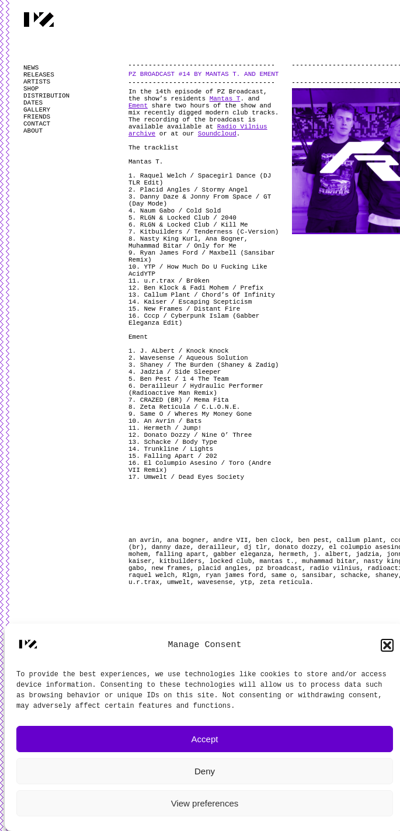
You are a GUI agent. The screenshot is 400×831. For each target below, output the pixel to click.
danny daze (171, 547)
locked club (231, 561)
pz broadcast (279, 568)
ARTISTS (36, 81)
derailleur (217, 547)
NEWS (31, 67)
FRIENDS (36, 116)
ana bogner (186, 540)
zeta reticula (284, 582)
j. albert (331, 554)
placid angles (223, 568)
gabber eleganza (242, 554)
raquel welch (151, 575)
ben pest (313, 540)
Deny (204, 771)
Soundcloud (217, 133)
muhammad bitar (329, 561)
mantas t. (276, 561)
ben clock (273, 540)
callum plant (360, 540)
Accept (205, 739)
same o (282, 575)
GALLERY (36, 109)
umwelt (178, 582)
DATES (33, 102)
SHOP (31, 88)
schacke (353, 575)
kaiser (140, 561)
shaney (387, 575)
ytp (246, 582)
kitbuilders (180, 561)
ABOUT (33, 130)
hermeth (292, 554)
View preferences (205, 803)
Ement (138, 105)
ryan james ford (234, 575)
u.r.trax (143, 582)
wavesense (215, 582)
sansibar (317, 575)
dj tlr (255, 547)
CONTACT (36, 123)
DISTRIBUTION (46, 95)
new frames (171, 568)
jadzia (368, 554)
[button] (387, 645)
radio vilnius (334, 568)
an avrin (143, 540)
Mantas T (225, 98)
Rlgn (189, 575)
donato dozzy (298, 547)
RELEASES (38, 74)
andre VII (230, 540)
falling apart (180, 554)
